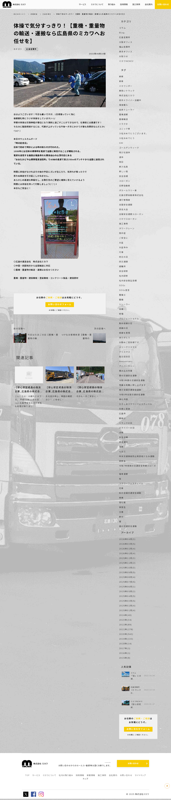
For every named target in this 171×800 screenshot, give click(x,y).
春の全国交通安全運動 (130, 390)
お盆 (121, 242)
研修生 (122, 461)
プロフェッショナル (129, 318)
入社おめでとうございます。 (133, 133)
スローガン (124, 181)
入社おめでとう (127, 138)
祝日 (121, 162)
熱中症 (122, 233)
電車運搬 (123, 474)
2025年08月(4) (127, 577)
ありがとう (124, 337)
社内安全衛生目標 (128, 280)
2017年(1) (124, 648)
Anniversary (126, 361)
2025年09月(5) (127, 572)
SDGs (122, 285)
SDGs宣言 (124, 290)
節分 (121, 517)
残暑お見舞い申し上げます (132, 385)
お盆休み (123, 247)
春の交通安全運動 (128, 526)
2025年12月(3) (127, 558)
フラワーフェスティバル (131, 483)
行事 (121, 252)
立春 (121, 512)
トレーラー (124, 304)
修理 (121, 314)
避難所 (122, 266)
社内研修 (123, 276)
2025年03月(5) (127, 601)
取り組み (111, 4)
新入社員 (123, 167)
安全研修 (123, 271)
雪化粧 (122, 502)
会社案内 (113, 776)
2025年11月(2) (127, 563)
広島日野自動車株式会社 (131, 195)
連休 (121, 157)
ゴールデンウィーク (129, 148)
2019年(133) (126, 639)
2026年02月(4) (127, 548)
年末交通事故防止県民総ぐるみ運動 (137, 456)
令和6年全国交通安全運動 (132, 394)
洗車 (121, 447)
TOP (27, 776)
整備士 (122, 295)
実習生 (122, 507)
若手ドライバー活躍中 (130, 100)
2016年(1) (124, 653)
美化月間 (123, 399)
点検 (121, 432)
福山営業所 (124, 47)
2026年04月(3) (127, 539)
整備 (121, 299)
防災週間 (123, 261)
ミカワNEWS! (126, 61)
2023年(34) (125, 620)
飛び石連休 (124, 152)
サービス (36, 776)
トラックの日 (125, 423)
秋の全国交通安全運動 (130, 493)
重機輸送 (123, 119)
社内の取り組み (66, 776)
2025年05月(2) (127, 591)
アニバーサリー (127, 366)
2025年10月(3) (127, 567)
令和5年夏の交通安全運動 (132, 380)
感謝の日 (123, 328)
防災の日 (123, 257)
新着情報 (35, 14)
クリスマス (124, 352)
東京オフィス (125, 51)
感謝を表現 (124, 333)
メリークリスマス (128, 347)
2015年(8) (124, 658)
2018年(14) (125, 643)
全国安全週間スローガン (131, 214)
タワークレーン (127, 228)
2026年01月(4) (127, 553)
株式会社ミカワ (20, 14)
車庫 (121, 498)
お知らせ (123, 56)
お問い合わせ (126, 776)
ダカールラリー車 (128, 190)
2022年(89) (125, 624)
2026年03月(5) (127, 544)
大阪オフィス (125, 42)
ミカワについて (49, 776)
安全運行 (123, 442)
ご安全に (123, 238)
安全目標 (123, 176)
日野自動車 (124, 186)
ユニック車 (124, 129)
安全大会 (123, 209)
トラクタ (123, 124)
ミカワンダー (125, 86)
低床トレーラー (127, 110)
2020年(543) (126, 634)
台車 (121, 309)
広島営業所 (48, 14)
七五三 (122, 451)
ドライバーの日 (127, 428)
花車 (121, 488)
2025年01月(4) (127, 610)
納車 (121, 76)
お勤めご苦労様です (129, 342)
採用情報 (80, 776)
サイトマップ (140, 776)
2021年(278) (126, 629)
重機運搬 (123, 114)
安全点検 (123, 437)
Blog (122, 32)
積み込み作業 (125, 371)
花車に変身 (124, 409)
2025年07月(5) (127, 582)
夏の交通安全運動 (128, 375)
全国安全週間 (125, 204)
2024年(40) (125, 615)
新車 (121, 81)
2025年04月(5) (127, 596)
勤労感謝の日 (125, 323)
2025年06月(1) (127, 586)
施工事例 (123, 223)
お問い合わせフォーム (60, 304)
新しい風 (123, 171)
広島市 (122, 413)
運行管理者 (124, 200)
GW (121, 143)
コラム (122, 28)
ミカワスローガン (128, 219)
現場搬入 (123, 105)
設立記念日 (124, 356)
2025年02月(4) (127, 605)
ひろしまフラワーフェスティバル (135, 404)
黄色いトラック (127, 91)
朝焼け (122, 418)
